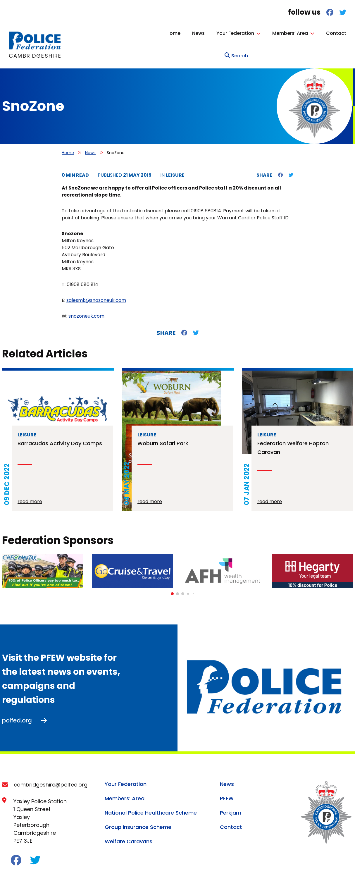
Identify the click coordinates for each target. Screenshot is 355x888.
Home (138, 33)
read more (30, 479)
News (163, 33)
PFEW (227, 775)
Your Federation (200, 33)
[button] (172, 571)
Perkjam (230, 790)
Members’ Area (255, 33)
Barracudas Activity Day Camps (60, 420)
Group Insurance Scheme (138, 804)
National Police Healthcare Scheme (151, 790)
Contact (301, 33)
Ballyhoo (344, 874)
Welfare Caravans (128, 818)
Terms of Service (157, 876)
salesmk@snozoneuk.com (96, 277)
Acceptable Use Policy (104, 876)
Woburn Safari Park (162, 420)
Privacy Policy (17, 876)
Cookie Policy (56, 876)
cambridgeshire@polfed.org (50, 762)
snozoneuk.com (86, 293)
